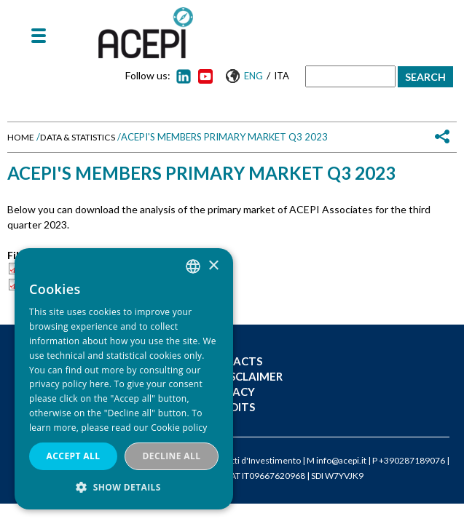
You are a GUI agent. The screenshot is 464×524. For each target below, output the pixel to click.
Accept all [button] (74, 456)
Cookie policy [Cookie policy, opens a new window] (179, 427)
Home (20, 137)
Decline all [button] (172, 456)
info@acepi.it (341, 460)
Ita (281, 76)
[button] (124, 487)
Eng (253, 76)
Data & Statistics (77, 137)
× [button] (213, 266)
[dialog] (124, 378)
